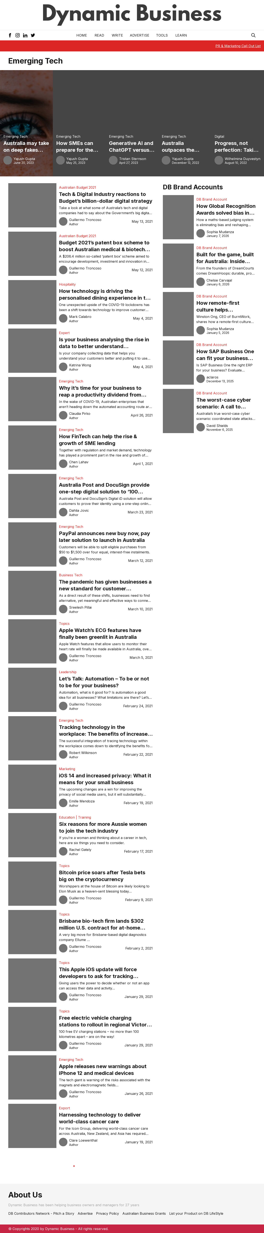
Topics (64, 623)
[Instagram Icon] (17, 35)
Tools (162, 35)
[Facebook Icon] (10, 35)
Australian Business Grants (144, 1213)
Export (64, 1108)
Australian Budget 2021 (77, 187)
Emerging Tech (15, 136)
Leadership (68, 672)
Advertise (139, 35)
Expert (64, 333)
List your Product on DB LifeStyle (196, 1213)
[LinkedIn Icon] (25, 35)
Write (117, 35)
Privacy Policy (107, 1213)
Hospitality (67, 284)
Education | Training (75, 817)
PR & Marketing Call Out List (238, 46)
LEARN (181, 35)
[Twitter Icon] (32, 35)
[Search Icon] (253, 35)
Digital (219, 136)
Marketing (67, 769)
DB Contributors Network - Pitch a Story (41, 1213)
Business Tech (70, 575)
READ (99, 35)
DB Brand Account (211, 199)
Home (81, 35)
